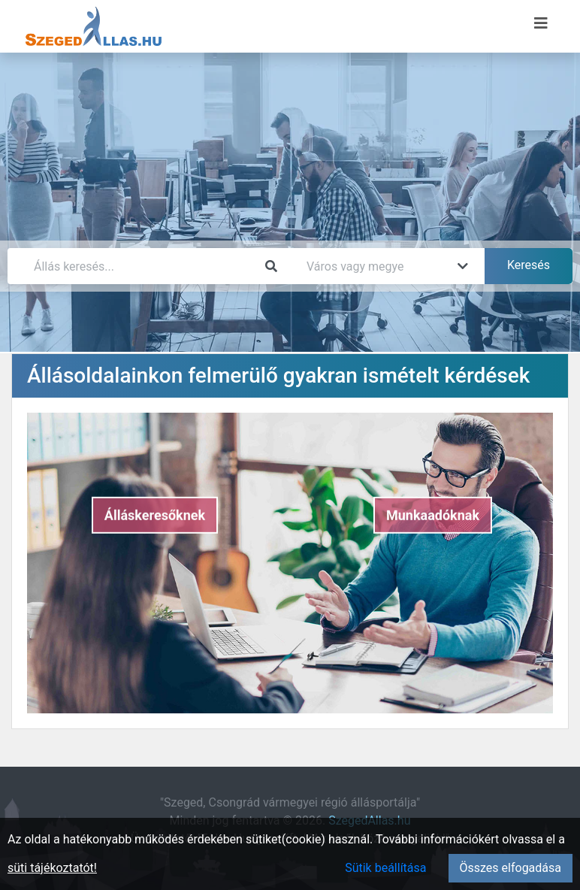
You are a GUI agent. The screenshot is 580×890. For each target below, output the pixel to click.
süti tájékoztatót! (52, 868)
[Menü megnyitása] (540, 23)
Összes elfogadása (510, 868)
